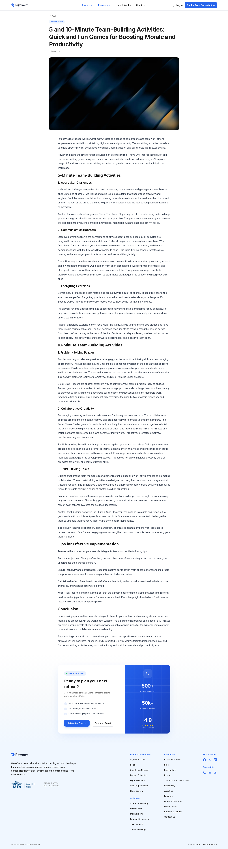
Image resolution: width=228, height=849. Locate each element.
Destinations (170, 770)
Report (167, 775)
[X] (209, 759)
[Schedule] (215, 772)
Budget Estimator (138, 775)
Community (169, 785)
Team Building (57, 21)
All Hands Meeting (139, 803)
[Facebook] (204, 759)
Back (52, 16)
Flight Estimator (137, 780)
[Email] (209, 772)
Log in (179, 5)
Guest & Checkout (173, 801)
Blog (166, 765)
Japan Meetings (138, 829)
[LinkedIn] (215, 759)
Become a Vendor (173, 811)
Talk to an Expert (103, 723)
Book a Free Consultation (201, 5)
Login (133, 765)
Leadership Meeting (139, 819)
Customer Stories (172, 759)
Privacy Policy (194, 844)
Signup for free (137, 759)
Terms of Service (210, 844)
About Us (140, 5)
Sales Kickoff (136, 824)
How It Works (124, 5)
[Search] (172, 5)
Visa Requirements (139, 785)
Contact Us (169, 817)
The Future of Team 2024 (176, 780)
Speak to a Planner (139, 770)
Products (88, 5)
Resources (105, 5)
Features (168, 796)
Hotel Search (136, 791)
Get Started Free (76, 723)
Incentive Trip (136, 814)
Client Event (136, 808)
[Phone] (204, 772)
